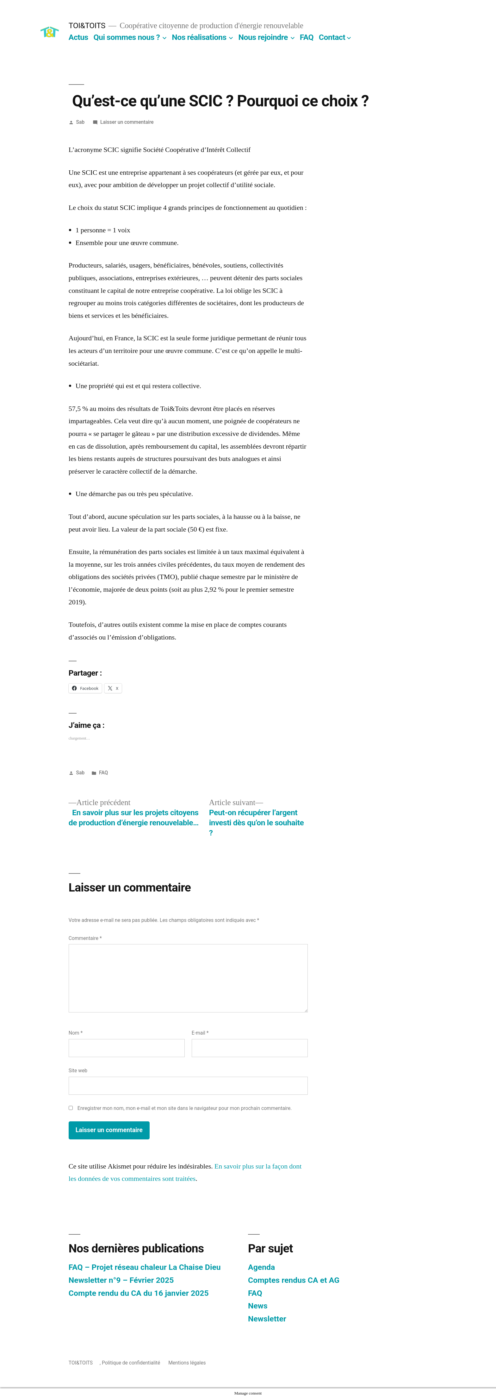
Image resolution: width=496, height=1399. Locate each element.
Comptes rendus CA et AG (293, 1280)
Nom (76, 1033)
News (258, 1305)
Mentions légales (187, 1363)
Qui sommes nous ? (126, 37)
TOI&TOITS (87, 25)
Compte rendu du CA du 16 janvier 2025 (139, 1293)
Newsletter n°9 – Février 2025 (121, 1280)
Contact (332, 37)
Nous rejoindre (263, 37)
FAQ (306, 37)
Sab (80, 122)
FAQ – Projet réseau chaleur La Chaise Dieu (145, 1267)
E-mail (200, 1033)
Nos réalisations (199, 37)
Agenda (261, 1267)
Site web (78, 1071)
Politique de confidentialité (131, 1363)
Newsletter (267, 1318)
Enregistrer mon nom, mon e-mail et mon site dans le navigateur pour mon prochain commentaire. (185, 1108)
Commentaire (85, 938)
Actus (78, 37)
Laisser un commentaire (127, 122)
